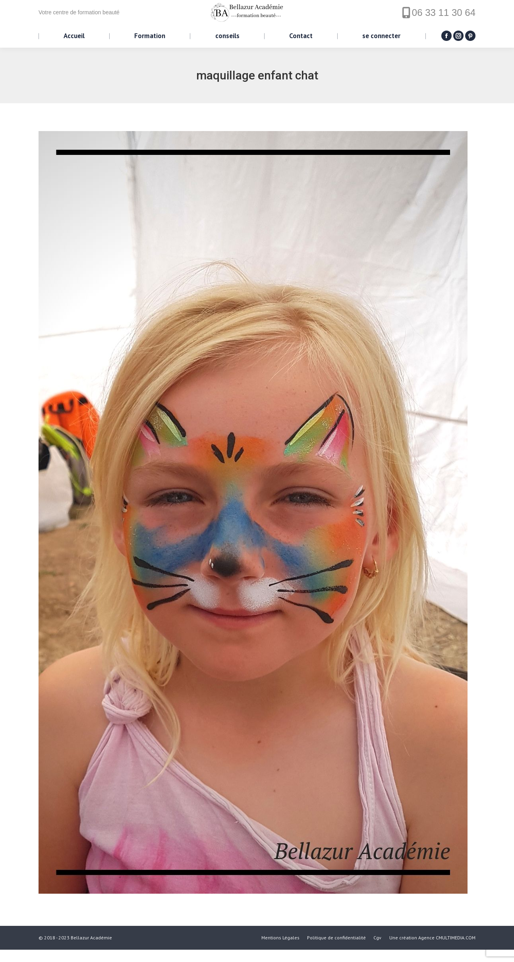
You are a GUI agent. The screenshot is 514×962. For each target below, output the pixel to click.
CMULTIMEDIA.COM (455, 950)
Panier (56, 6)
